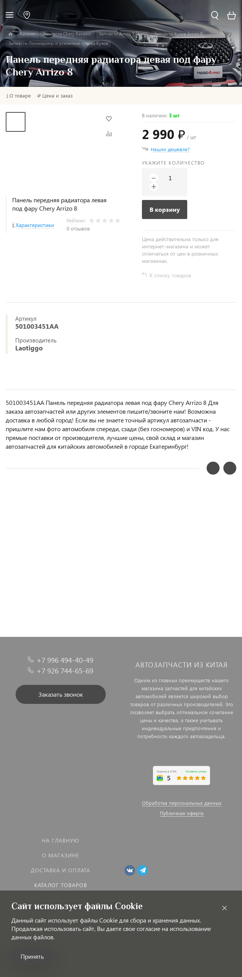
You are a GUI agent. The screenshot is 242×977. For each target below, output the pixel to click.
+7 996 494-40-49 (65, 660)
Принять (32, 956)
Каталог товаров (60, 885)
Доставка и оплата (60, 870)
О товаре (20, 96)
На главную (60, 840)
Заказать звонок (60, 694)
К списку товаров (170, 275)
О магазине (60, 855)
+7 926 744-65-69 (65, 670)
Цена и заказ (57, 96)
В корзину (165, 209)
